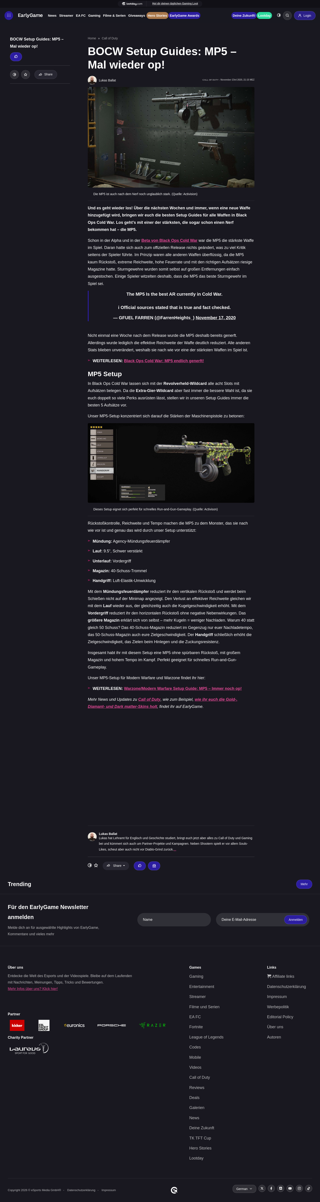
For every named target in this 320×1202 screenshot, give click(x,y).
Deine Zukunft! (243, 15)
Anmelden (296, 919)
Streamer (66, 15)
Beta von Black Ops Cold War (169, 240)
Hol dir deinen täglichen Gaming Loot (175, 3)
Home (92, 38)
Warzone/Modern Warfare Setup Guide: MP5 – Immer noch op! (183, 688)
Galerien (196, 1107)
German (242, 1188)
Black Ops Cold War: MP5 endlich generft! (164, 360)
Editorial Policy (280, 1016)
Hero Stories (157, 15)
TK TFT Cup (200, 1138)
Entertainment (201, 986)
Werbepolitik (278, 1006)
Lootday (264, 15)
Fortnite (196, 1027)
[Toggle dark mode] (278, 15)
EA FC (81, 15)
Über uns (275, 1027)
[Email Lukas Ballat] (154, 865)
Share (45, 74)
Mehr (304, 884)
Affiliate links (280, 976)
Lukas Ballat (108, 833)
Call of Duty (110, 38)
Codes (195, 1047)
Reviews (196, 1087)
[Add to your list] (25, 74)
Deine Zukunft (201, 1127)
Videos (195, 1067)
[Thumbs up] (16, 56)
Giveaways (136, 15)
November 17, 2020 (216, 317)
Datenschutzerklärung (286, 986)
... (175, 849)
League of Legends (206, 1037)
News (52, 15)
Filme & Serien (114, 15)
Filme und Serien (204, 1006)
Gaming (94, 15)
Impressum (277, 996)
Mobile (195, 1057)
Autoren (274, 1037)
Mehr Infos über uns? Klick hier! (33, 988)
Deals (194, 1097)
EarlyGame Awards (185, 15)
